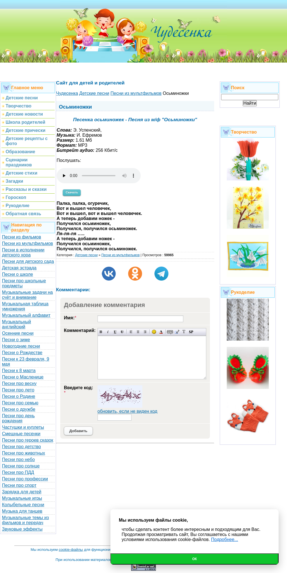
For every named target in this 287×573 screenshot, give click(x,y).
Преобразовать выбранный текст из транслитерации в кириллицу (184, 331)
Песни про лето (18, 390)
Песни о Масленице (22, 377)
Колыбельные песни (23, 504)
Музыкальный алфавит (26, 315)
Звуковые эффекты (22, 529)
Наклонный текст (108, 331)
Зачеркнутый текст (122, 331)
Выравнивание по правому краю (145, 331)
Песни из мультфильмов (27, 243)
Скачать (72, 192)
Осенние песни (18, 333)
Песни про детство (21, 446)
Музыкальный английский (16, 324)
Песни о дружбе (18, 409)
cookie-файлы (71, 549)
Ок (194, 559)
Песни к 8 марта (19, 370)
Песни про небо (18, 459)
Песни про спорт (19, 485)
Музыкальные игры (22, 498)
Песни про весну (19, 383)
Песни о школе (17, 274)
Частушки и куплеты (23, 427)
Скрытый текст (170, 331)
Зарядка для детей (21, 491)
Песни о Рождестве (22, 352)
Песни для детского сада (28, 261)
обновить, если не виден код (128, 411)
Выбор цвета (161, 331)
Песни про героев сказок (27, 440)
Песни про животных (23, 453)
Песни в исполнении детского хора (23, 252)
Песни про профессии (25, 478)
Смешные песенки (21, 433)
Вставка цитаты (177, 331)
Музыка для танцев (22, 511)
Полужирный (101, 331)
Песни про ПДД (18, 472)
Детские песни (86, 255)
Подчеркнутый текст (115, 331)
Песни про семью (20, 402)
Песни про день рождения (18, 418)
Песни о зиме (16, 339)
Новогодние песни (21, 346)
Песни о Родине (18, 396)
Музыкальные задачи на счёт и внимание (27, 295)
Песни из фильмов (21, 237)
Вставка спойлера (191, 331)
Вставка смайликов (154, 331)
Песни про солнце (21, 466)
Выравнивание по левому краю (131, 331)
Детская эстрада (19, 267)
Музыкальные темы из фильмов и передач (25, 520)
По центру (138, 331)
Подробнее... (224, 539)
